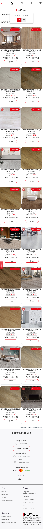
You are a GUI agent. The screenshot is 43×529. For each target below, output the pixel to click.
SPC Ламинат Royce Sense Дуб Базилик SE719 (32, 90)
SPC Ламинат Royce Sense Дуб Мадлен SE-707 (32, 290)
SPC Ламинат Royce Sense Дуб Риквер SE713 (32, 370)
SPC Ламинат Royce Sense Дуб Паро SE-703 (10, 370)
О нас (24, 506)
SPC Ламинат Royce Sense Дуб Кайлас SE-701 (32, 250)
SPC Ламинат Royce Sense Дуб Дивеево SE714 (32, 170)
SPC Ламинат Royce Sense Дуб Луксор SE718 (10, 290)
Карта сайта (5, 519)
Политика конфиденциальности (29, 492)
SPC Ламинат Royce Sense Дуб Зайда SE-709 (32, 210)
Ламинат (4, 497)
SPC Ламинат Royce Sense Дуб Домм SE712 (10, 210)
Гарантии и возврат (28, 499)
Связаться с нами (28, 509)
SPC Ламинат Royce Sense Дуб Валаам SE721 (32, 130)
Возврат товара (6, 516)
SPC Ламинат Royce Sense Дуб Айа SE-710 (10, 50)
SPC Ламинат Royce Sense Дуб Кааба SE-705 (10, 250)
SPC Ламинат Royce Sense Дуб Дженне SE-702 (10, 170)
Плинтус (3, 491)
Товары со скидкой (7, 501)
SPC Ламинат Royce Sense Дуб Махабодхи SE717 (10, 330)
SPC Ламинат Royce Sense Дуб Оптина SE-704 (32, 330)
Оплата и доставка (28, 502)
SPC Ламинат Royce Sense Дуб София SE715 (10, 409)
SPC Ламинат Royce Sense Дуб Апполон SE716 (10, 90)
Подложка (4, 494)
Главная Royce (6, 15)
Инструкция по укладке (8, 523)
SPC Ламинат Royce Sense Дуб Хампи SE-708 (32, 409)
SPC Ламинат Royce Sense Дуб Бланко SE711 (10, 130)
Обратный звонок (21, 448)
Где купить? (26, 496)
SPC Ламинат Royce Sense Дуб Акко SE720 (32, 50)
